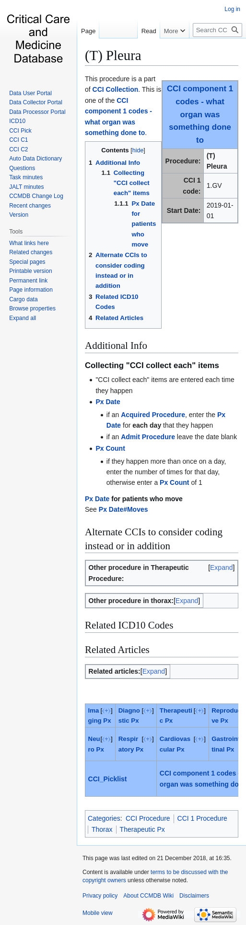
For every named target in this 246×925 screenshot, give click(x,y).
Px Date (107, 402)
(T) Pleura (113, 55)
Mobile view (97, 913)
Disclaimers (194, 895)
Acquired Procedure (153, 415)
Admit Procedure (148, 437)
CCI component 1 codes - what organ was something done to (200, 114)
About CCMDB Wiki (148, 895)
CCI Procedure (148, 818)
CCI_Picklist (107, 779)
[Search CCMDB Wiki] (217, 30)
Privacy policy (99, 895)
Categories (104, 818)
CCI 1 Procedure (202, 818)
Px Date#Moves (123, 509)
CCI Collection (116, 89)
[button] (22, 318)
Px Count (110, 448)
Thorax (102, 829)
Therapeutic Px (142, 829)
